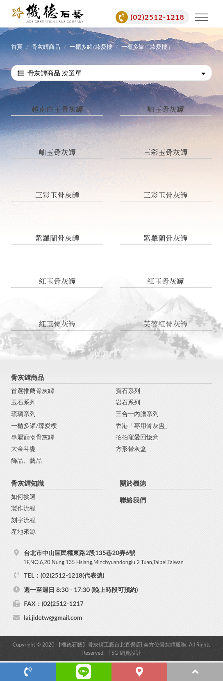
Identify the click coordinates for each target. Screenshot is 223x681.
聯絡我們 (133, 500)
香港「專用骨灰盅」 (143, 425)
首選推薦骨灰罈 (32, 390)
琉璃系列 (23, 413)
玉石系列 (23, 402)
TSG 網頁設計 (125, 652)
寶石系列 (128, 390)
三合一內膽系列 (137, 413)
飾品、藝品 (26, 460)
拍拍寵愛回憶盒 (137, 437)
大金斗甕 (23, 448)
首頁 (17, 46)
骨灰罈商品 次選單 (111, 73)
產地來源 (23, 531)
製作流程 (23, 508)
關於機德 (133, 483)
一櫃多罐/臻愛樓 (91, 46)
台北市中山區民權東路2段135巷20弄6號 (116, 557)
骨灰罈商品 (46, 46)
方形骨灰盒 (131, 448)
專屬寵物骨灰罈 (32, 437)
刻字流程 (23, 519)
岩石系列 (128, 402)
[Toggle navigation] (201, 17)
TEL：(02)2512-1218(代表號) (64, 575)
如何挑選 (23, 496)
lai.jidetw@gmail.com (53, 617)
